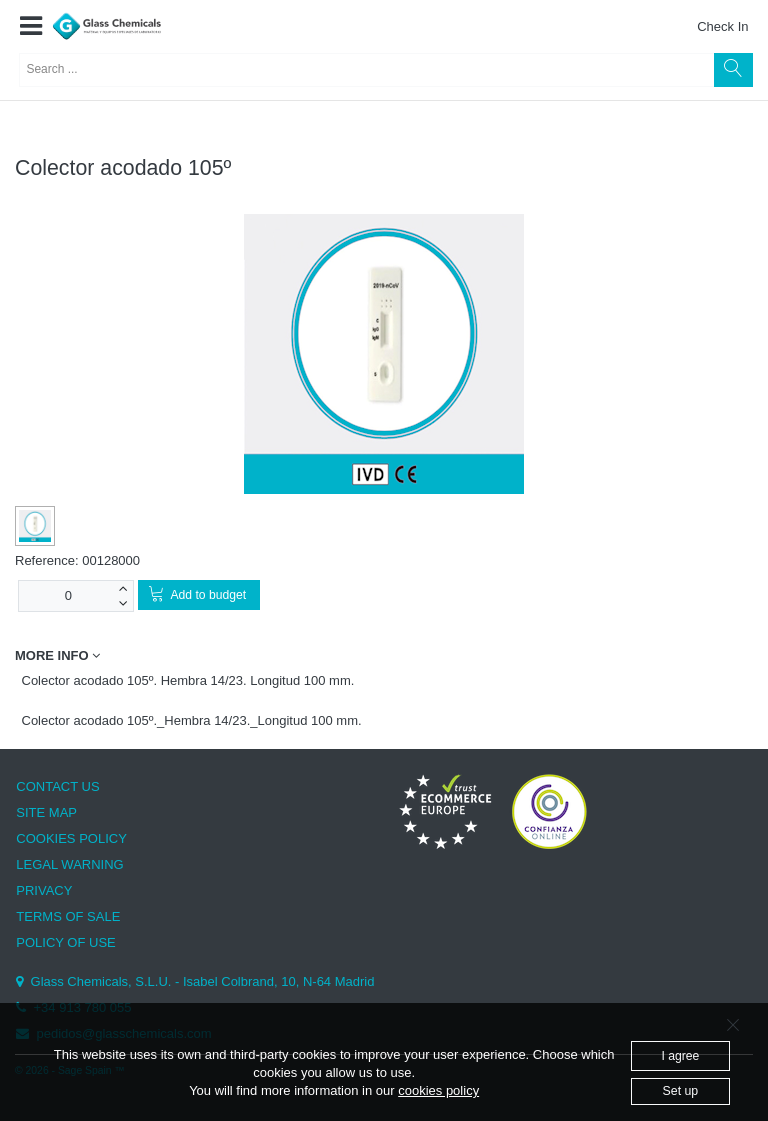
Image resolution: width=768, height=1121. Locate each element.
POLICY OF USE (65, 942)
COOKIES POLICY (71, 838)
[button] (30, 27)
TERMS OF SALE (68, 916)
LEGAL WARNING (69, 864)
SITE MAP (46, 812)
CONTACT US (57, 786)
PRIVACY (44, 890)
